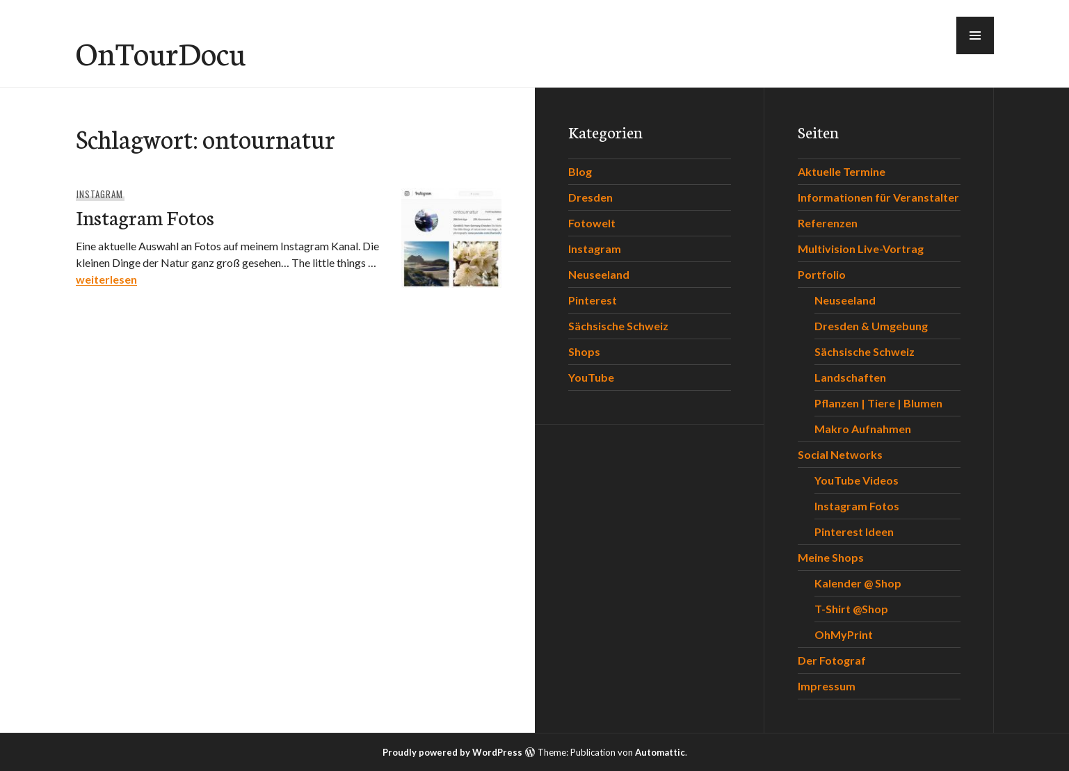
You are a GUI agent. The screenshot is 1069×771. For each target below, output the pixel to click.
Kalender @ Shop (857, 583)
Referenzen (828, 222)
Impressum (826, 685)
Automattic (660, 752)
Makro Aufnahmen (862, 428)
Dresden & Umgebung (871, 325)
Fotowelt (592, 222)
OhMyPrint (843, 634)
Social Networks (840, 454)
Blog (580, 171)
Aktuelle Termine (841, 171)
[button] (975, 35)
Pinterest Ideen (854, 531)
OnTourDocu (161, 52)
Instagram (100, 194)
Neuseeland (598, 274)
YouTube (591, 377)
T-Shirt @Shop (851, 608)
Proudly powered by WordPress (452, 752)
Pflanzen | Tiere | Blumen (878, 402)
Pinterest (592, 300)
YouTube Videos (856, 480)
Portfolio (822, 274)
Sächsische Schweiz (618, 325)
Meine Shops (831, 557)
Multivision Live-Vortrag (861, 248)
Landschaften (850, 377)
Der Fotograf (832, 660)
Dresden (590, 197)
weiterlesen (106, 279)
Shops (584, 351)
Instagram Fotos (145, 216)
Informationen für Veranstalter (878, 197)
